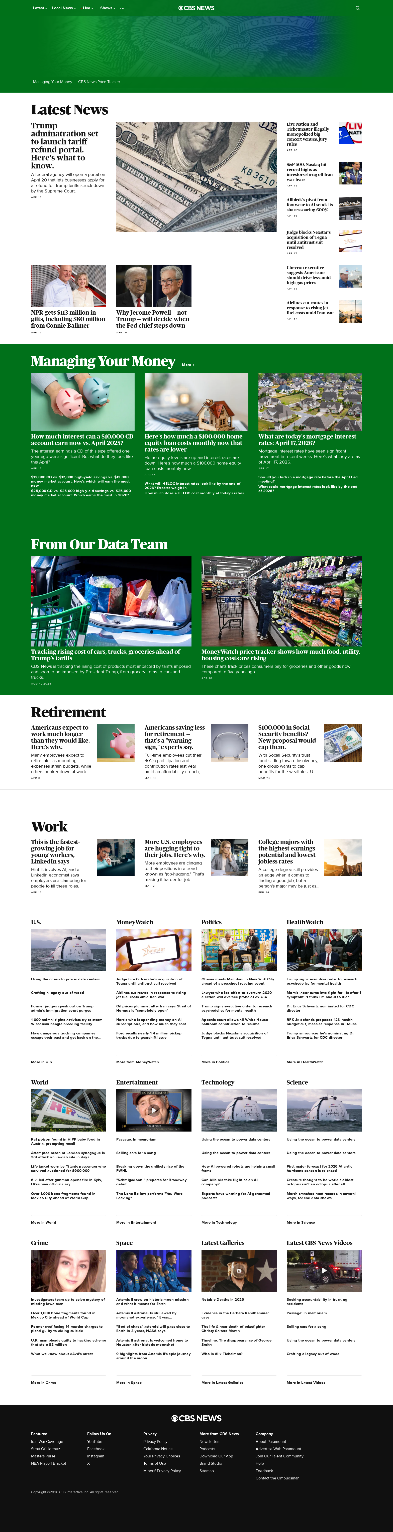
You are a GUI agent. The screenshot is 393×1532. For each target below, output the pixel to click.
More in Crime (43, 1382)
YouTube (94, 1442)
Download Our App (216, 1456)
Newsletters (210, 1442)
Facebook (96, 1449)
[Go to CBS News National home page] (196, 8)
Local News (64, 8)
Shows (107, 8)
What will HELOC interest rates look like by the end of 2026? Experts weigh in (192, 485)
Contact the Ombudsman (278, 1478)
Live (88, 8)
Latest (40, 8)
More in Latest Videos (306, 1382)
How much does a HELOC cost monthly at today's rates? (194, 493)
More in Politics (215, 1062)
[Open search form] (357, 8)
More (188, 365)
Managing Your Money (52, 82)
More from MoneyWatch (137, 1062)
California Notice (158, 1449)
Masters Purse (43, 1456)
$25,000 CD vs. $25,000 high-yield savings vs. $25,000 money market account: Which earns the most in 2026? (81, 493)
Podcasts (207, 1449)
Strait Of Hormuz (45, 1449)
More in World (43, 1222)
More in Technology (219, 1222)
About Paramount (271, 1442)
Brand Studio (211, 1463)
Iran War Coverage (47, 1442)
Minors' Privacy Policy (162, 1471)
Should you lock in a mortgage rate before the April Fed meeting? (308, 479)
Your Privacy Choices (161, 1456)
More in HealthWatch (305, 1062)
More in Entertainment (136, 1222)
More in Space (129, 1382)
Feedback (264, 1471)
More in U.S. (42, 1062)
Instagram (95, 1456)
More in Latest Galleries (222, 1382)
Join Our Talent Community (280, 1456)
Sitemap (207, 1471)
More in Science (301, 1222)
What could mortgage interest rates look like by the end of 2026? (308, 488)
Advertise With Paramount (278, 1449)
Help (260, 1463)
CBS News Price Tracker (99, 82)
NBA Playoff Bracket (48, 1463)
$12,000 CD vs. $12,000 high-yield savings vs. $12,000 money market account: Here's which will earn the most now (80, 481)
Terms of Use (154, 1463)
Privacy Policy (155, 1442)
